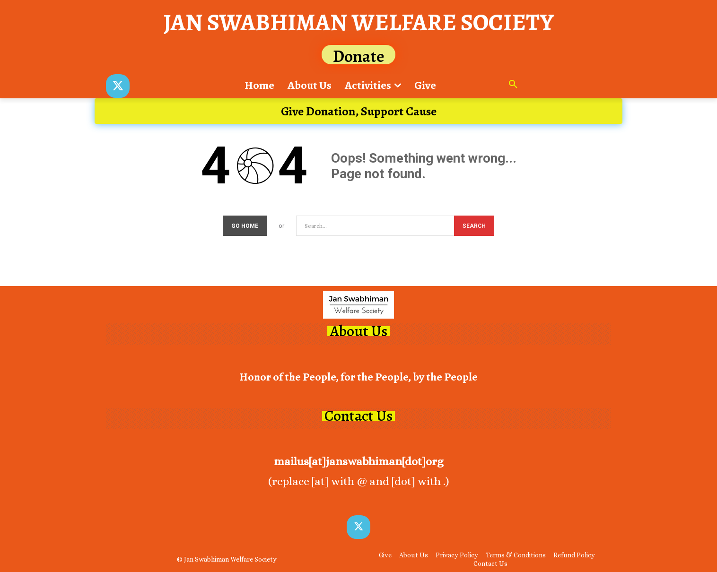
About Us (358, 332)
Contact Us (358, 416)
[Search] (474, 226)
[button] (513, 85)
